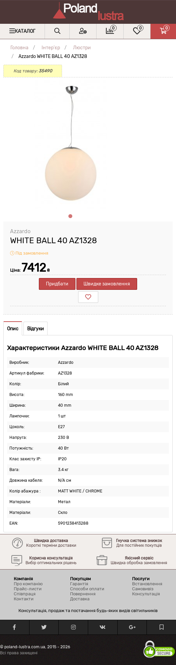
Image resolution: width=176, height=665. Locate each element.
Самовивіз (143, 588)
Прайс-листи (28, 588)
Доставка (80, 598)
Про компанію (28, 583)
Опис (12, 329)
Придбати (57, 284)
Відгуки (35, 329)
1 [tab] (70, 216)
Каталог (25, 31)
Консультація (146, 593)
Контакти (24, 598)
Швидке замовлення (106, 284)
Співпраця (25, 593)
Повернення (83, 593)
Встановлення (147, 583)
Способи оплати (87, 588)
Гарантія (79, 583)
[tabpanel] (70, 144)
